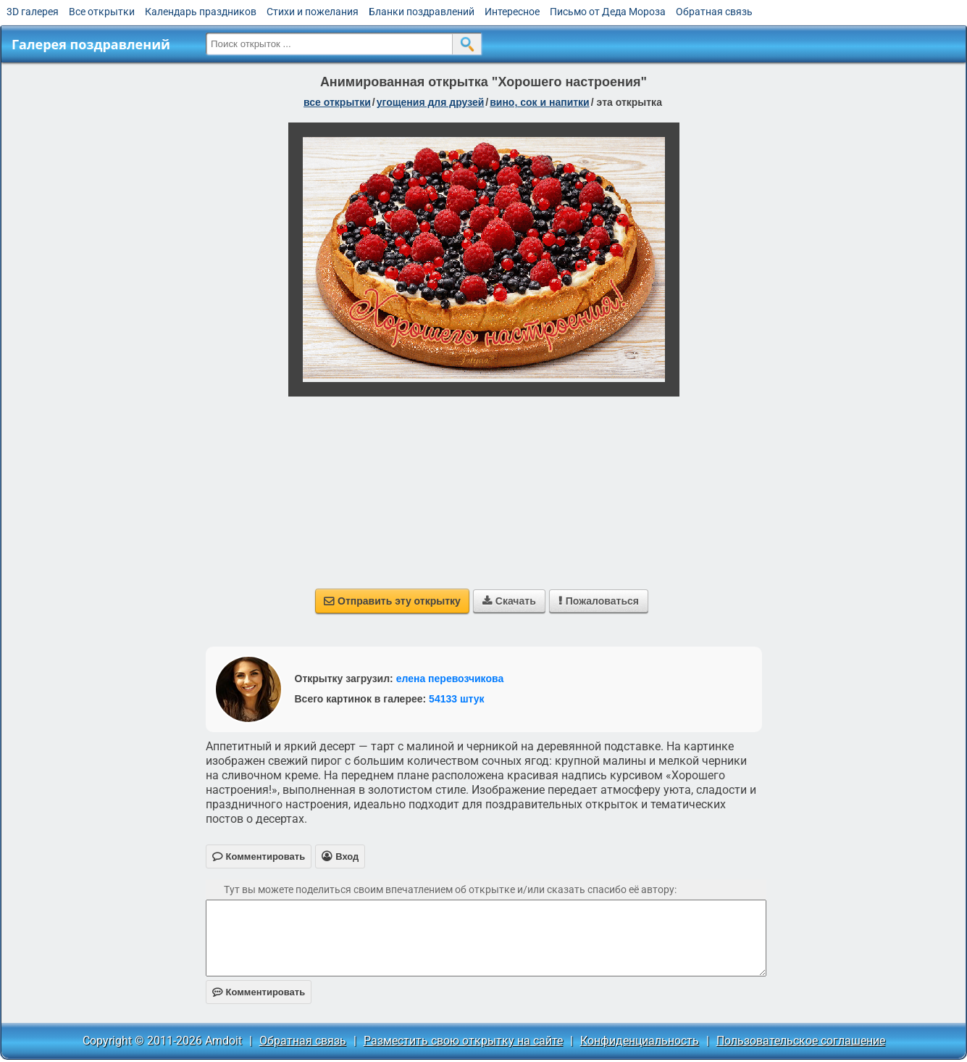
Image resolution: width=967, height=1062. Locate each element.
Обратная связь (714, 11)
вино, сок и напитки (540, 102)
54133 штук (457, 699)
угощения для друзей (431, 102)
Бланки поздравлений (421, 11)
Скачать (509, 601)
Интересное (512, 11)
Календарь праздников (200, 11)
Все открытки (102, 11)
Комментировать (259, 992)
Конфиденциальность (639, 1041)
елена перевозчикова (450, 678)
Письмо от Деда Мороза (608, 11)
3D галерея (33, 11)
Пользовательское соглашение (800, 1041)
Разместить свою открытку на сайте (463, 1041)
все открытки (337, 102)
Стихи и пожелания (313, 11)
